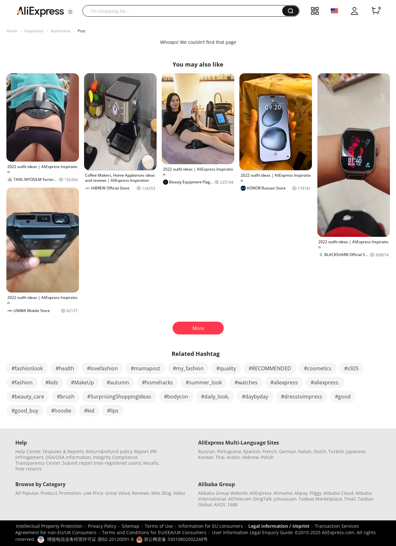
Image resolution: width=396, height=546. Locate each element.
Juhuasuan (285, 499)
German (287, 451)
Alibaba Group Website (223, 493)
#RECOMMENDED (270, 368)
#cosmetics (317, 368)
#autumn (118, 382)
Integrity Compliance (115, 457)
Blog (166, 493)
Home (11, 31)
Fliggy (315, 493)
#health (65, 368)
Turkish (336, 451)
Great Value (117, 493)
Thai (220, 457)
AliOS (219, 505)
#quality (226, 368)
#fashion (22, 382)
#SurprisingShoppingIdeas (119, 396)
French (269, 451)
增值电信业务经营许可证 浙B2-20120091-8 (90, 539)
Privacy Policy (102, 526)
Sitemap (130, 526)
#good (343, 396)
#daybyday (255, 396)
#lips (113, 410)
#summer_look (204, 382)
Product (49, 493)
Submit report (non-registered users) (101, 463)
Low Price (93, 493)
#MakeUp (82, 382)
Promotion (70, 493)
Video (179, 493)
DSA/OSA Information (68, 457)
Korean (206, 457)
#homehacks (157, 382)
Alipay (300, 493)
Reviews (140, 493)
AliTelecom (239, 499)
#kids (51, 382)
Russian (206, 451)
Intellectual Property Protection (49, 526)
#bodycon (176, 396)
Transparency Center (37, 463)
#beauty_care (28, 396)
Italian (305, 451)
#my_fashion (188, 368)
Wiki (155, 493)
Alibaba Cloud (338, 493)
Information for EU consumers (210, 526)
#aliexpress (284, 382)
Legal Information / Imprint (278, 526)
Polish (267, 457)
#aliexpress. (325, 382)
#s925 (351, 368)
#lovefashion (102, 368)
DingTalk (262, 499)
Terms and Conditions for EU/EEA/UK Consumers (154, 532)
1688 (232, 505)
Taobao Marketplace (320, 499)
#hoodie (61, 410)
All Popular (27, 493)
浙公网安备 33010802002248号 (172, 539)
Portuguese (229, 451)
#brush (65, 396)
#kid (89, 410)
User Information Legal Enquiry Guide (252, 532)
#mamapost (145, 368)
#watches (246, 382)
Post (81, 31)
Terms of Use (159, 526)
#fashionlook (27, 368)
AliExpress (261, 493)
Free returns (28, 469)
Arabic (233, 457)
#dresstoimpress (301, 396)
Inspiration (34, 31)
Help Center (28, 451)
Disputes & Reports (63, 451)
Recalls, (151, 463)
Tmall (350, 499)
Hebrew (250, 457)
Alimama (283, 493)
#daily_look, (215, 396)
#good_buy (25, 410)
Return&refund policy (109, 451)
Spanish (251, 451)
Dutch (320, 451)
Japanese (356, 451)
